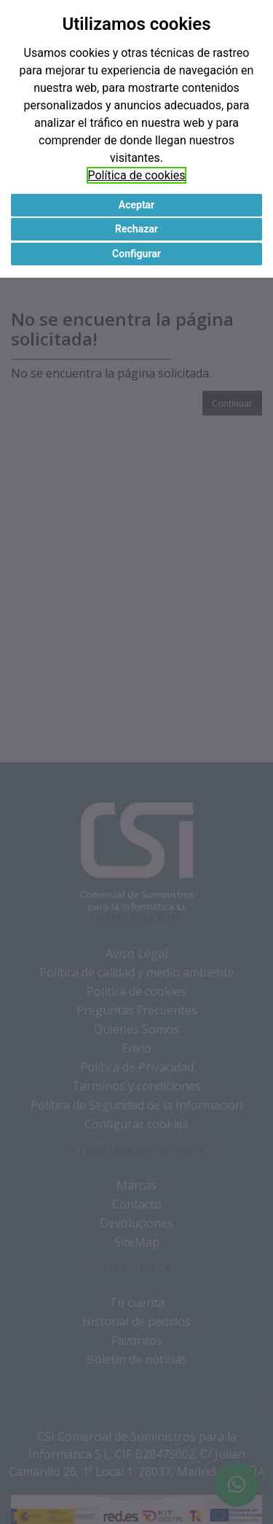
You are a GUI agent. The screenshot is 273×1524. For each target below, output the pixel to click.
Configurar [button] (136, 253)
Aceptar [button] (137, 205)
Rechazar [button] (136, 229)
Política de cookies (137, 175)
